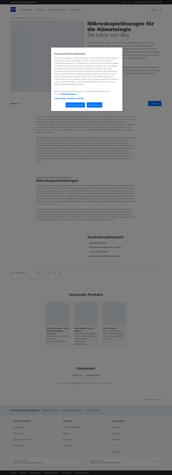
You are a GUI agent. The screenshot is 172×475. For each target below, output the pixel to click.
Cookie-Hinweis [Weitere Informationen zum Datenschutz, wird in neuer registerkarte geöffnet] (60, 98)
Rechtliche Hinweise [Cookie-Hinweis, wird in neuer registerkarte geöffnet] (76, 98)
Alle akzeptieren (94, 105)
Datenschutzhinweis (68, 94)
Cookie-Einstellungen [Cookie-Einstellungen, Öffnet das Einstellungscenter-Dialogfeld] (75, 105)
